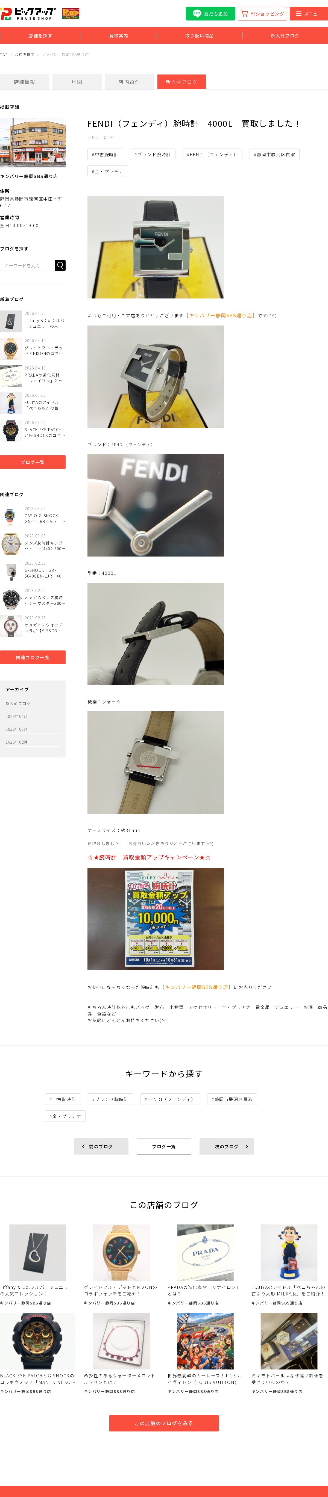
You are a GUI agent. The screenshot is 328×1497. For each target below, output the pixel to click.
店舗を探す (40, 35)
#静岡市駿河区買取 (274, 154)
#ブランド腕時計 (152, 154)
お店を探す (25, 54)
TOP (4, 54)
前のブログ (101, 1146)
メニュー (309, 13)
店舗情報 (24, 81)
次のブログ (227, 1146)
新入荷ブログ (285, 35)
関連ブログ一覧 (32, 657)
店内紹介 (129, 81)
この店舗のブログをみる (164, 1423)
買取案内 (118, 35)
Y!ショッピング (268, 13)
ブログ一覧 (33, 462)
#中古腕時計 (105, 154)
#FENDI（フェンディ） (212, 154)
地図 (77, 81)
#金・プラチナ (108, 171)
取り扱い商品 (199, 35)
